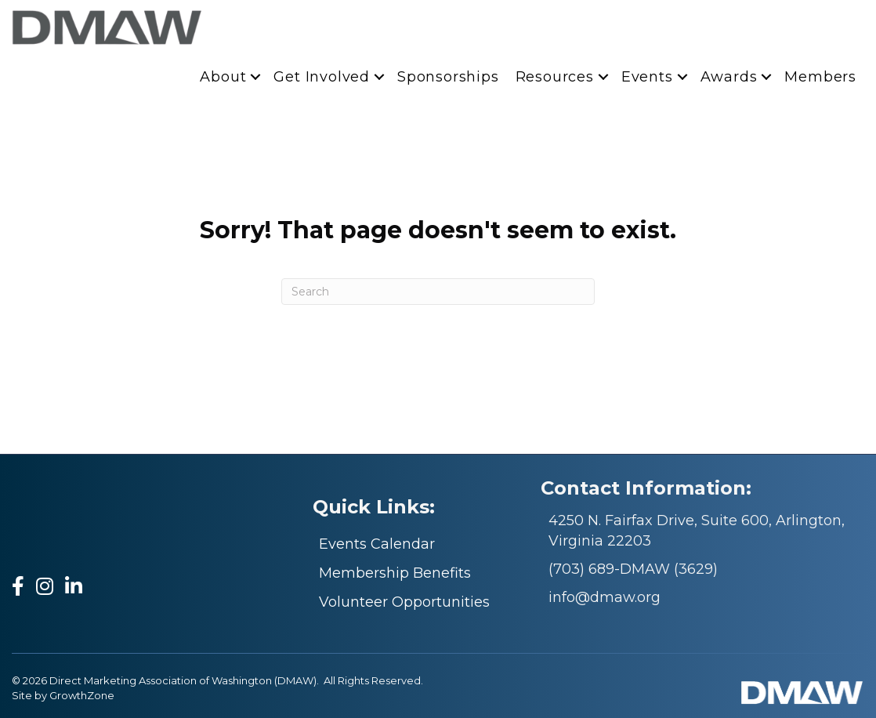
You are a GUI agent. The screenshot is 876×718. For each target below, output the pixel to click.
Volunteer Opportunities (404, 602)
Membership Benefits (395, 573)
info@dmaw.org (604, 597)
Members (820, 76)
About (223, 76)
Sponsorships (448, 76)
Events (647, 76)
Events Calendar (377, 544)
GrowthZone (81, 695)
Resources (555, 76)
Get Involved (321, 76)
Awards (729, 76)
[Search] (438, 291)
